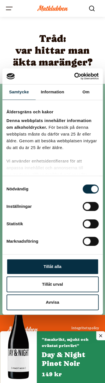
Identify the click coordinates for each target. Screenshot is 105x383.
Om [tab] (86, 91)
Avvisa (52, 302)
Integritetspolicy (85, 328)
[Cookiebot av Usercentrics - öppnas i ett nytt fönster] (75, 76)
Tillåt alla (53, 266)
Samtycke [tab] (19, 91)
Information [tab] (52, 91)
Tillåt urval (52, 284)
